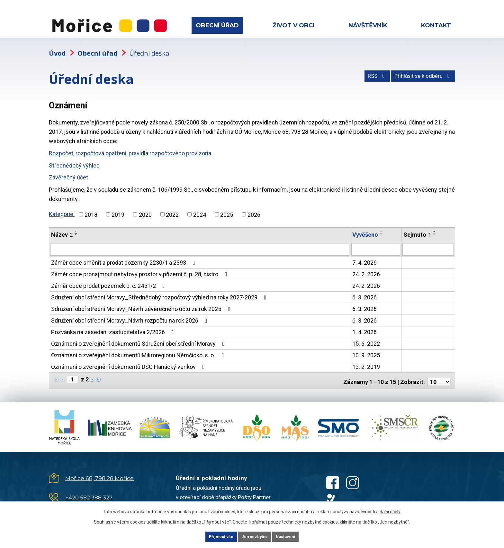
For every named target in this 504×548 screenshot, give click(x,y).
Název (62, 228)
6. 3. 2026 (364, 290)
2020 (145, 208)
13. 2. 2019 (366, 360)
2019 (118, 208)
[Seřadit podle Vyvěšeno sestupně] (381, 227)
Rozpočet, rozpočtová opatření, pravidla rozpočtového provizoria (130, 146)
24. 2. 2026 (366, 267)
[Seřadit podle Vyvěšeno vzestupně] (381, 225)
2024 (199, 208)
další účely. (390, 510)
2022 (172, 208)
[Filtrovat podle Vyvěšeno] (375, 243)
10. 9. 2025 (366, 348)
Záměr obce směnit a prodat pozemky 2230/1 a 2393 (124, 255)
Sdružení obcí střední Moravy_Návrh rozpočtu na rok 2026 (130, 313)
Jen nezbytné (255, 536)
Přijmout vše (213, 536)
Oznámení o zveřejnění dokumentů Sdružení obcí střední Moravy (139, 336)
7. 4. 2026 (364, 255)
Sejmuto (417, 228)
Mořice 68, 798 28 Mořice (99, 469)
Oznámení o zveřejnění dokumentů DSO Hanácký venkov (129, 360)
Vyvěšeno (365, 228)
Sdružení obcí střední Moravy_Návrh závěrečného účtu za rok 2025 (142, 302)
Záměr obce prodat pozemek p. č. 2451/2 (109, 279)
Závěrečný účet (68, 171)
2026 (254, 208)
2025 (226, 208)
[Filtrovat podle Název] (199, 243)
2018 (91, 208)
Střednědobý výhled (74, 159)
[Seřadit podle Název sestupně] (76, 227)
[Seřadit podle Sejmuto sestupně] (434, 227)
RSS (367, 72)
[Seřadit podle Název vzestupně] (76, 225)
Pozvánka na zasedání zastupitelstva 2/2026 (113, 325)
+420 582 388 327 (89, 488)
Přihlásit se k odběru (419, 72)
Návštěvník (367, 25)
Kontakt (436, 25)
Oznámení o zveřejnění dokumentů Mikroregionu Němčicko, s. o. (139, 348)
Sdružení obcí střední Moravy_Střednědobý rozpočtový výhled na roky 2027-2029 (160, 290)
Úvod (57, 46)
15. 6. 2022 (366, 336)
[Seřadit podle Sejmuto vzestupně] (434, 225)
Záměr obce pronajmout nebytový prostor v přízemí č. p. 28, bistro (140, 267)
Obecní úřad (217, 25)
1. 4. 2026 (364, 325)
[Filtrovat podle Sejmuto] (428, 243)
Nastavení (293, 536)
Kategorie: (62, 207)
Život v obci (293, 25)
